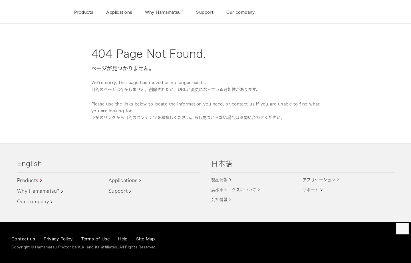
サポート (311, 189)
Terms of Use (95, 238)
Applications (123, 180)
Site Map (145, 238)
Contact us (23, 238)
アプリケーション (319, 179)
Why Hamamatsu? (38, 191)
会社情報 (219, 199)
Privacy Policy (58, 238)
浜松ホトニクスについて (233, 189)
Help (123, 238)
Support (118, 191)
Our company (33, 201)
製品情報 (219, 179)
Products (27, 180)
